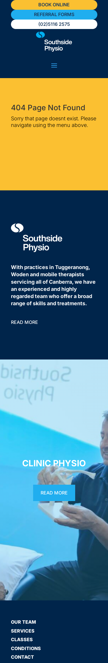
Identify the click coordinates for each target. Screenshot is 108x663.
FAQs (17, 647)
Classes (22, 612)
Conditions (26, 621)
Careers (22, 656)
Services (23, 603)
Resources (25, 638)
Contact (22, 630)
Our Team (23, 595)
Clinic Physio (54, 436)
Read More (24, 295)
